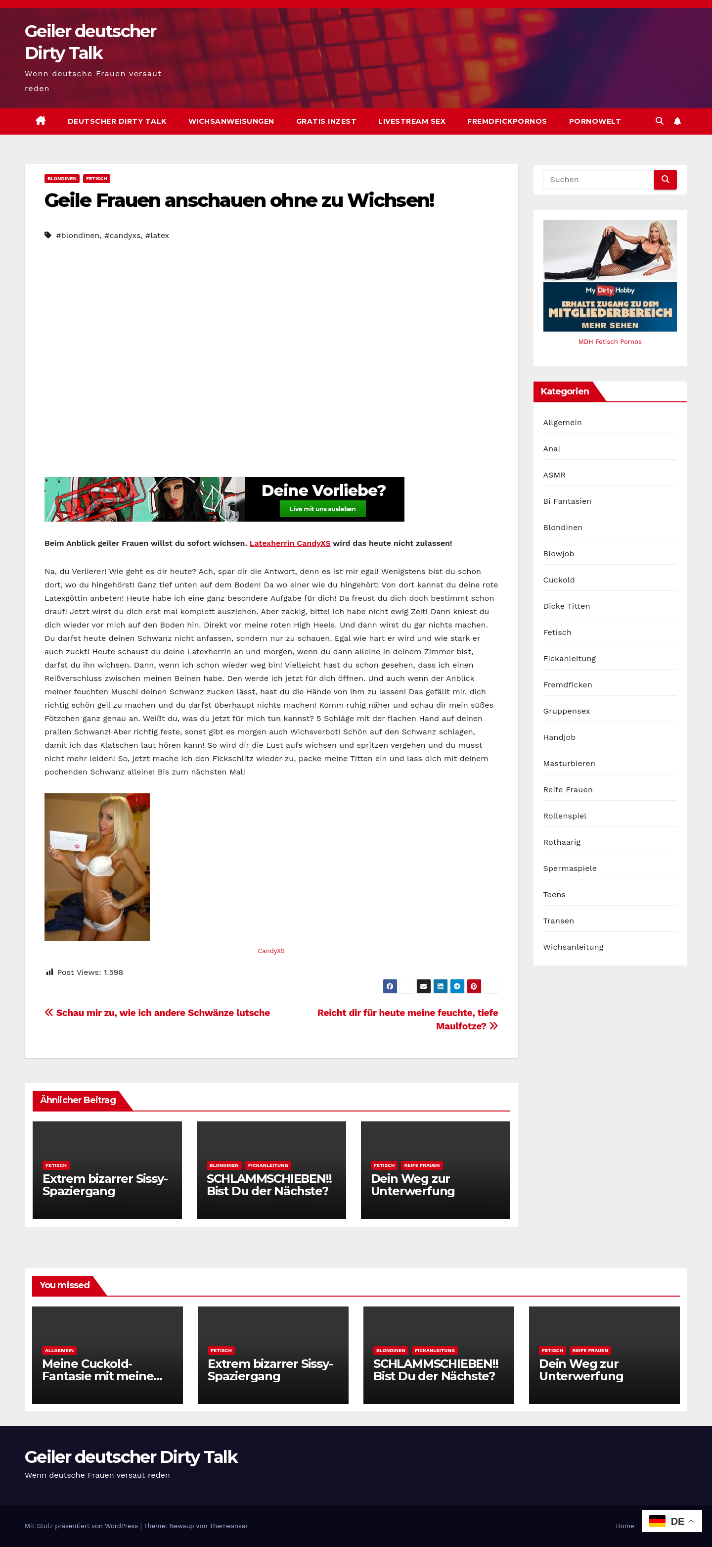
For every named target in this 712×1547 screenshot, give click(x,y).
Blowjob (559, 553)
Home (625, 1526)
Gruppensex (566, 711)
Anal (552, 448)
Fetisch (96, 178)
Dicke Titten (566, 606)
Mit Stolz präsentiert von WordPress (82, 1526)
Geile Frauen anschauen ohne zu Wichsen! (239, 200)
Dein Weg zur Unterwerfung (413, 1184)
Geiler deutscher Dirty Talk (131, 1457)
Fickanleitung (268, 1165)
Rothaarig (562, 842)
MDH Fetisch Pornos (610, 341)
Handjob (559, 737)
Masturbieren (569, 763)
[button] (660, 121)
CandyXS (271, 951)
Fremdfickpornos (507, 121)
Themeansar (229, 1526)
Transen (559, 920)
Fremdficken (568, 684)
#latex (157, 235)
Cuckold (559, 579)
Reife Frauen (422, 1165)
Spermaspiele (570, 868)
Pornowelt (595, 121)
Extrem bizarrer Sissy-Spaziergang (105, 1184)
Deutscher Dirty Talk (117, 121)
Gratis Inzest (326, 121)
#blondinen (77, 235)
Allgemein (562, 422)
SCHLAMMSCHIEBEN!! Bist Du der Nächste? (269, 1184)
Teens (554, 894)
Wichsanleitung (573, 947)
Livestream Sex (411, 121)
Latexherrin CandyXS (290, 543)
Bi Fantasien (567, 501)
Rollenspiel (565, 816)
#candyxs (122, 235)
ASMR (554, 475)
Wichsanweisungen (231, 121)
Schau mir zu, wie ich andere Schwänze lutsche (157, 1012)
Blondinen (62, 178)
